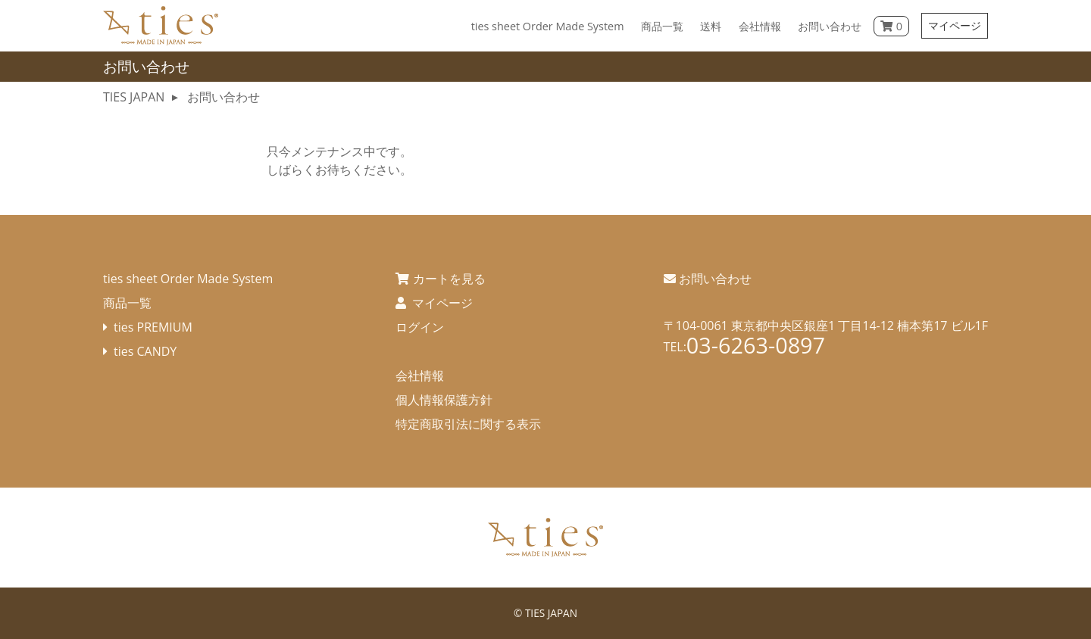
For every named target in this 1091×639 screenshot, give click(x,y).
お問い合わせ (715, 279)
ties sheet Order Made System (188, 278)
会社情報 (419, 375)
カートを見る (449, 279)
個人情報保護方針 (443, 399)
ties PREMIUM (153, 327)
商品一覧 (127, 303)
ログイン (419, 327)
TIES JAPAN (551, 613)
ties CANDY (145, 351)
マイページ (954, 25)
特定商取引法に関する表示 (468, 424)
